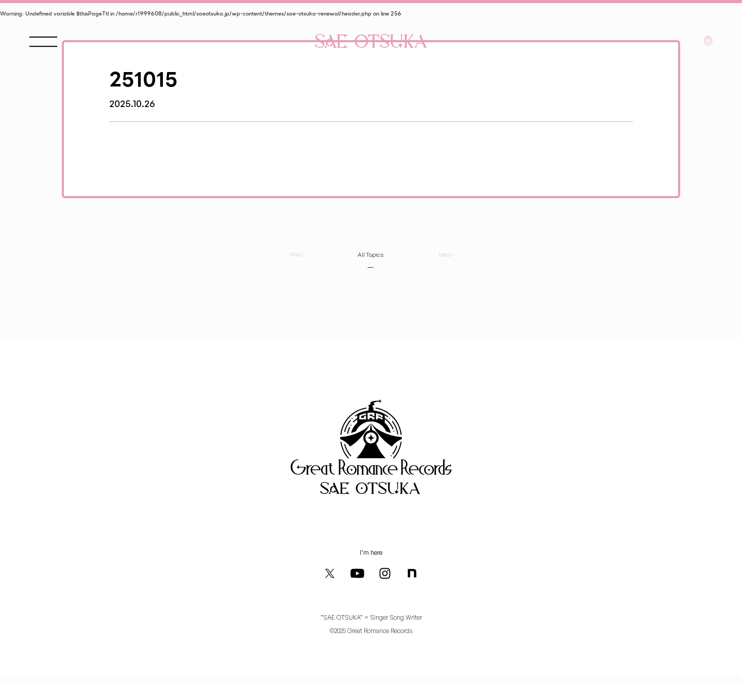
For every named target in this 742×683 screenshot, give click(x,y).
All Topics (370, 252)
